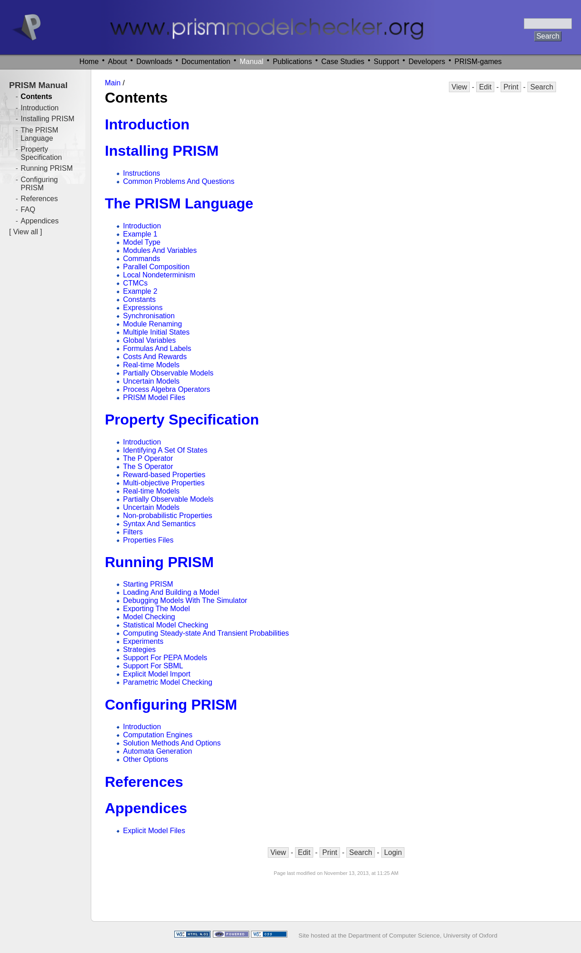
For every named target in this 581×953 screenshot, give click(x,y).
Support (386, 61)
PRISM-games (478, 61)
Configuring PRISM (171, 704)
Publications (292, 61)
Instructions (141, 173)
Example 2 (140, 291)
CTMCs (135, 283)
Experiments (143, 641)
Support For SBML (153, 666)
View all (25, 232)
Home (89, 61)
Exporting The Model (156, 608)
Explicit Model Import (157, 674)
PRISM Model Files (154, 397)
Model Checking (149, 617)
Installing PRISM (162, 151)
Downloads (154, 61)
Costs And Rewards (155, 356)
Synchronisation (149, 316)
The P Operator (148, 458)
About (117, 61)
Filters (133, 532)
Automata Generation (157, 751)
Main (113, 83)
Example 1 (140, 234)
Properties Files (148, 540)
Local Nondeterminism (159, 275)
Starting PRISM (148, 584)
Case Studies (342, 61)
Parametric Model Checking (167, 682)
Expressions (142, 307)
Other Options (145, 759)
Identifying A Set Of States (165, 450)
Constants (139, 299)
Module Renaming (152, 324)
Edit (485, 87)
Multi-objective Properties (164, 483)
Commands (141, 258)
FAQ (28, 209)
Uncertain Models (151, 381)
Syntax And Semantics (159, 524)
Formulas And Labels (157, 348)
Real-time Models (151, 365)
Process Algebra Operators (166, 389)
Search (541, 87)
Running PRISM (159, 562)
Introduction (147, 124)
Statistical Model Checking (165, 625)
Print (510, 87)
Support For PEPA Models (165, 658)
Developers (427, 61)
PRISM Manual (38, 85)
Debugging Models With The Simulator (185, 600)
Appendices (146, 808)
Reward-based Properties (164, 475)
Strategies (139, 649)
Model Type (141, 242)
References (144, 782)
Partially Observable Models (168, 373)
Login (393, 852)
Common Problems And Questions (178, 181)
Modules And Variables (160, 250)
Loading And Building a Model (171, 592)
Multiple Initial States (156, 332)
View (459, 87)
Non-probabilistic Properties (167, 515)
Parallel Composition (156, 267)
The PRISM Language (179, 203)
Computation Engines (157, 735)
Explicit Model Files (154, 830)
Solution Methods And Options (172, 743)
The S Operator (148, 466)
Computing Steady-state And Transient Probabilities (206, 633)
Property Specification (182, 419)
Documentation (206, 61)
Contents (36, 96)
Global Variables (149, 340)
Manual (251, 61)
